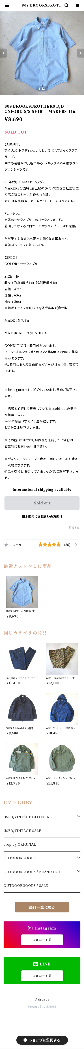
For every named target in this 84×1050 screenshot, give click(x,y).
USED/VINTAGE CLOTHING (28, 817)
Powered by (42, 1006)
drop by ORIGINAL (20, 845)
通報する (74, 527)
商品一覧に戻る (42, 907)
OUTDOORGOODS (20, 858)
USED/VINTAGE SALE (22, 831)
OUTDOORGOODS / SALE (26, 886)
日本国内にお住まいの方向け (42, 517)
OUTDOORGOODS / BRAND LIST (32, 872)
